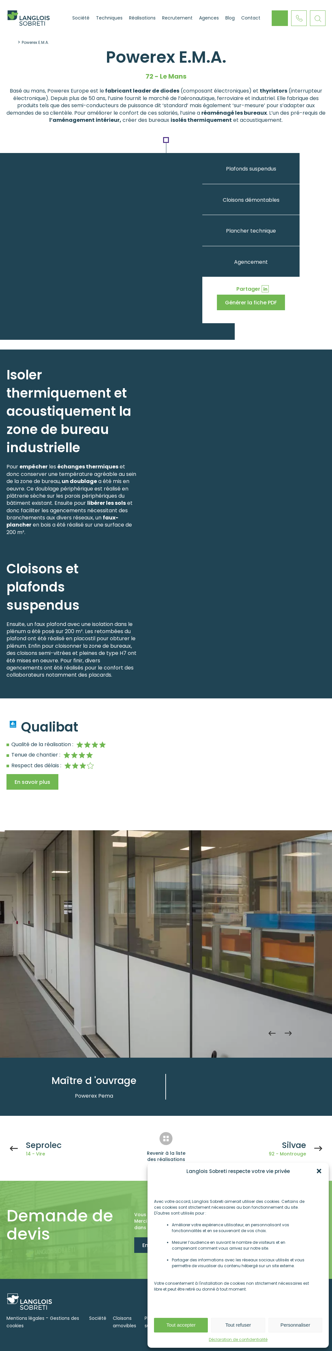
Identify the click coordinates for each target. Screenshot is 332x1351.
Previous (272, 1033)
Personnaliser (295, 1325)
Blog (230, 18)
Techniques (109, 18)
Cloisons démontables (251, 200)
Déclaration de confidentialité (238, 1339)
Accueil (61, 18)
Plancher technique (251, 231)
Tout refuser (238, 1325)
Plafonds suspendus (251, 168)
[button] (319, 1171)
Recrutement (177, 18)
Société (80, 18)
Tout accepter (181, 1325)
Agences (209, 18)
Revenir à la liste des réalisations (166, 1156)
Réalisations (142, 18)
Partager (248, 289)
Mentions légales (25, 1318)
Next (288, 1033)
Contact (250, 18)
